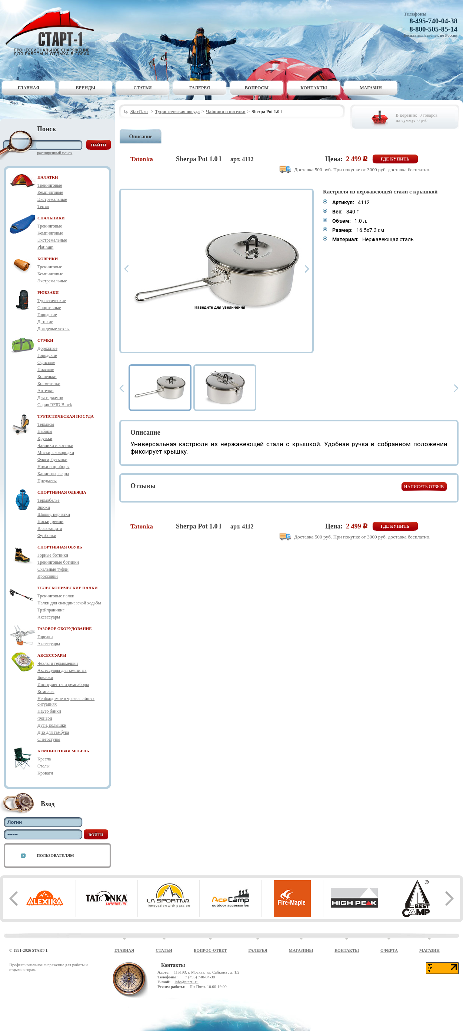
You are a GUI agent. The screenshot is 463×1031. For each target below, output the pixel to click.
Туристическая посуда (177, 111)
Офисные (46, 362)
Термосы (45, 424)
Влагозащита (49, 528)
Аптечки (45, 390)
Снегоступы (48, 739)
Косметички (48, 383)
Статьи (143, 87)
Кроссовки (47, 576)
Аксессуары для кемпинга (62, 670)
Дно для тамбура (53, 732)
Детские (45, 321)
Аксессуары (48, 617)
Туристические (51, 300)
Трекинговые (49, 185)
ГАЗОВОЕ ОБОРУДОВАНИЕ (64, 628)
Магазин (371, 87)
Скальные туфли (53, 569)
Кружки (44, 438)
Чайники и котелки (55, 445)
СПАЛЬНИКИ (51, 218)
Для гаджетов (50, 397)
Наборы (44, 431)
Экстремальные (52, 199)
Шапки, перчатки (53, 514)
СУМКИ (45, 340)
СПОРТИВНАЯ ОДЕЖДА (61, 492)
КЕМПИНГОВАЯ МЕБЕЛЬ (63, 751)
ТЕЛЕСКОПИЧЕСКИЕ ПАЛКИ (67, 588)
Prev (126, 269)
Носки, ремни (50, 521)
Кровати (45, 773)
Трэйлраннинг (50, 610)
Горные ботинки (52, 555)
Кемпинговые (50, 192)
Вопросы (257, 87)
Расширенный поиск (54, 152)
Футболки (46, 535)
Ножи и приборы (53, 466)
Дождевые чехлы (53, 328)
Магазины (301, 950)
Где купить (395, 159)
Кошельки (47, 376)
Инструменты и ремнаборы (63, 684)
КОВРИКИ (47, 258)
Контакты (313, 87)
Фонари (44, 718)
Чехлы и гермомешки (57, 663)
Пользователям (55, 855)
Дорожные (47, 348)
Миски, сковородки (55, 452)
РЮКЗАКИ (48, 292)
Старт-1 (53, 32)
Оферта (389, 950)
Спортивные (49, 307)
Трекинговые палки (55, 596)
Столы (43, 766)
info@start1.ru (186, 981)
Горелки (45, 636)
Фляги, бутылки (52, 459)
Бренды (86, 87)
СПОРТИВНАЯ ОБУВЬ (59, 547)
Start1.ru (139, 111)
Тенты (43, 206)
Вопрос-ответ (210, 950)
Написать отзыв (424, 486)
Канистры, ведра (53, 473)
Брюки (43, 507)
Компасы (45, 691)
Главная (28, 87)
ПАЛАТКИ (47, 177)
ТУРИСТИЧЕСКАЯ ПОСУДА (65, 416)
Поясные (45, 369)
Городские (47, 314)
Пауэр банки (49, 711)
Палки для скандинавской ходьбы (69, 603)
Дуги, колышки (51, 725)
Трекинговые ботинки (58, 562)
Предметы (47, 480)
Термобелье (48, 500)
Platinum (45, 247)
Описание (141, 136)
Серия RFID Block (54, 404)
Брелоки (45, 677)
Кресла (44, 759)
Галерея (199, 87)
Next (307, 269)
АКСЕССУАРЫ (51, 655)
